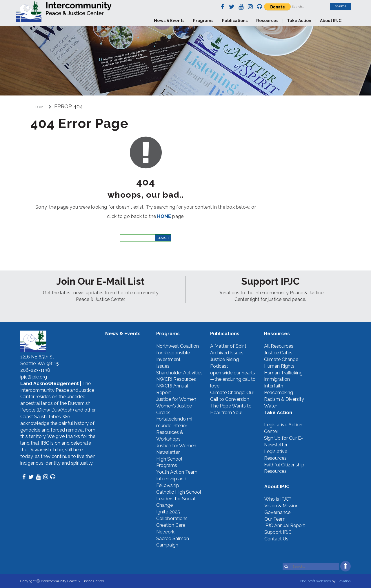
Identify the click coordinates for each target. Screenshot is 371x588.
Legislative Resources (275, 455)
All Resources (278, 346)
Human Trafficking (283, 373)
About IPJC (330, 20)
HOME (164, 216)
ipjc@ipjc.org (33, 377)
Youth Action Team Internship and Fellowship (176, 478)
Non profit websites (315, 581)
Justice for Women (176, 399)
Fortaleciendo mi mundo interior (174, 422)
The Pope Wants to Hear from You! (231, 409)
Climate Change (281, 359)
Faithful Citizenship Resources (284, 468)
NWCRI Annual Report (172, 389)
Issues (163, 366)
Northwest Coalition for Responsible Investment (177, 352)
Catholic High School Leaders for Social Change (178, 498)
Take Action (299, 20)
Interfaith (273, 386)
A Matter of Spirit (228, 346)
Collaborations (172, 518)
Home (40, 107)
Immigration (277, 379)
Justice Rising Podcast (224, 363)
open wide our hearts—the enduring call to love (233, 379)
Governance (277, 512)
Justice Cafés (278, 353)
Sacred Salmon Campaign (172, 542)
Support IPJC (278, 532)
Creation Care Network (170, 528)
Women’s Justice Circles (174, 409)
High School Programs (169, 462)
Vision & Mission (281, 505)
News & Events (169, 20)
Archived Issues (226, 353)
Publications (235, 20)
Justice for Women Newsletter (176, 449)
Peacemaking (278, 392)
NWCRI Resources (176, 379)
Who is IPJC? (278, 499)
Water (270, 406)
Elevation (344, 581)
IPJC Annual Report (284, 525)
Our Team (274, 519)
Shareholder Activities (179, 373)
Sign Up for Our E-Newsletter (283, 441)
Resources (267, 20)
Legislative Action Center (283, 428)
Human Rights (279, 366)
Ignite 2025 (168, 512)
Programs (203, 20)
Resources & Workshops (169, 436)
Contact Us (276, 539)
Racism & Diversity (284, 399)
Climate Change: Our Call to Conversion (232, 396)
